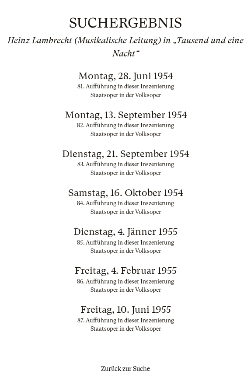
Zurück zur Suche (125, 368)
